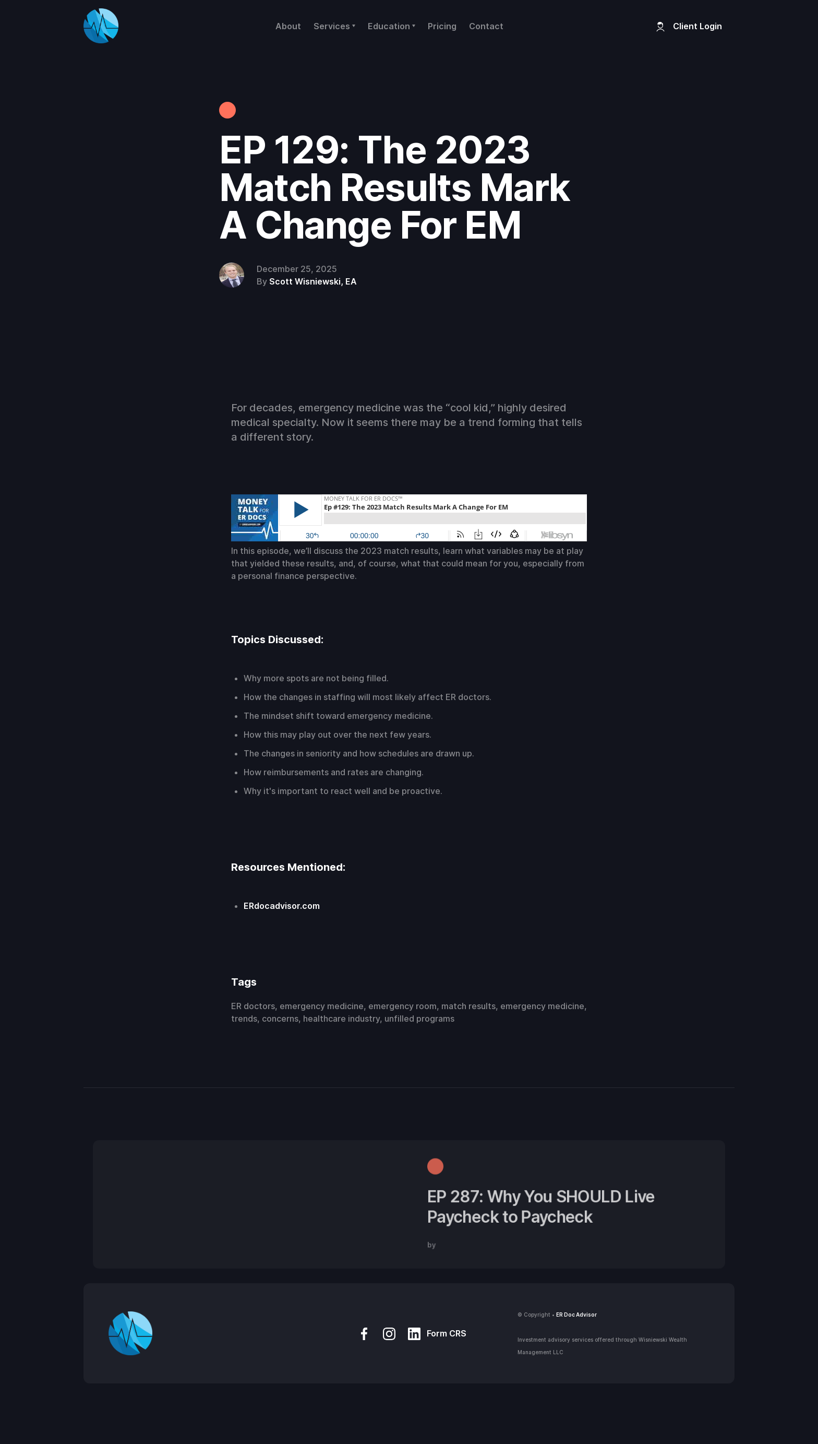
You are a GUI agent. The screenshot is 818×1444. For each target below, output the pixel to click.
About (288, 26)
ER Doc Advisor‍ (576, 1314)
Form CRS (446, 1333)
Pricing (442, 26)
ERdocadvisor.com (282, 906)
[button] (334, 26)
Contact (486, 26)
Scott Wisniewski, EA (313, 281)
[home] (100, 25)
